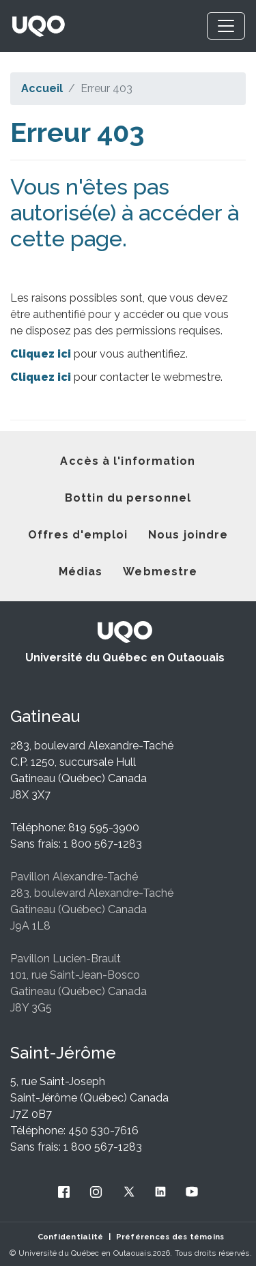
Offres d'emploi (78, 534)
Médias (81, 571)
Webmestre (160, 571)
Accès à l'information (127, 461)
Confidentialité (71, 1236)
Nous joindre (188, 534)
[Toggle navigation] (226, 26)
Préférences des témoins (170, 1236)
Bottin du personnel (128, 497)
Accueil (42, 88)
